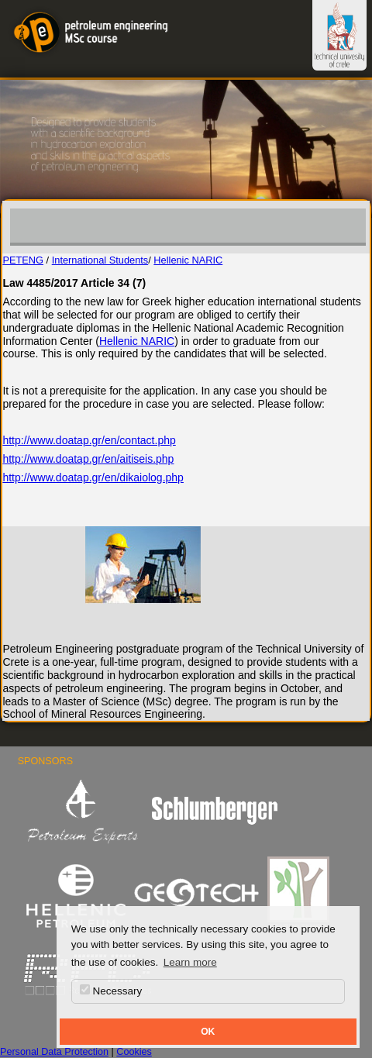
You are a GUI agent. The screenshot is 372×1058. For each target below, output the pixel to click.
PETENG (22, 260)
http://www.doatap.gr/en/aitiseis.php (88, 459)
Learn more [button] (190, 962)
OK (208, 1031)
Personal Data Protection (54, 1051)
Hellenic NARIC (187, 260)
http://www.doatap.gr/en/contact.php (88, 440)
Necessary (111, 990)
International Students (100, 260)
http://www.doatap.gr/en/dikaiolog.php (93, 477)
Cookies (134, 1051)
